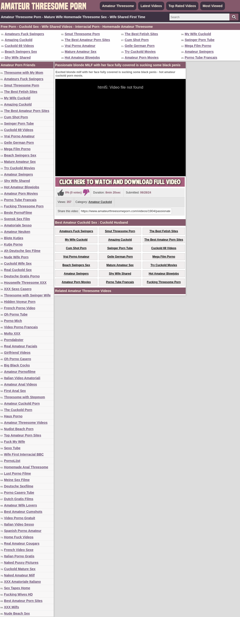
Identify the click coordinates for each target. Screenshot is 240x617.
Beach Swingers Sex (21, 51)
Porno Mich (13, 321)
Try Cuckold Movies (140, 51)
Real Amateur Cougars (21, 543)
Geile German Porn (140, 46)
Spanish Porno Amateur (22, 531)
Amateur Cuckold (100, 202)
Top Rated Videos (182, 6)
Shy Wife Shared (18, 57)
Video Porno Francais (21, 327)
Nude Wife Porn (16, 257)
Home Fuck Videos (18, 537)
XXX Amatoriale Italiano (22, 582)
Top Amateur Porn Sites (22, 435)
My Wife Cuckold (198, 34)
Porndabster (13, 340)
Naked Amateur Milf (19, 575)
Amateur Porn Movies (142, 57)
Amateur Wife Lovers (20, 505)
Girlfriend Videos (17, 352)
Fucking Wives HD (18, 594)
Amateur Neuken (17, 232)
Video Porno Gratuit (19, 518)
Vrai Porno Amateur (80, 46)
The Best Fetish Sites (141, 34)
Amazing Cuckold (18, 40)
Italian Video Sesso (19, 524)
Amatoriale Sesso (18, 225)
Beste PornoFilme (18, 212)
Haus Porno (13, 416)
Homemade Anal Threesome (26, 467)
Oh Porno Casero (17, 359)
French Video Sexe (18, 550)
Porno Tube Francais (201, 57)
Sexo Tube (12, 448)
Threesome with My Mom (23, 72)
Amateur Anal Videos (20, 384)
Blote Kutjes (13, 238)
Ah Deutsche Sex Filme (22, 251)
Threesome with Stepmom (24, 397)
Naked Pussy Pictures (21, 562)
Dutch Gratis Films (18, 499)
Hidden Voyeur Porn (20, 302)
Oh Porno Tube (16, 314)
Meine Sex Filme (17, 480)
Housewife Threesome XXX (25, 282)
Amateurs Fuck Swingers (24, 34)
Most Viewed (213, 6)
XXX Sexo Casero (18, 289)
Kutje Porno (13, 244)
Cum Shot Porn (137, 40)
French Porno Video (19, 308)
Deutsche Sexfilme (18, 486)
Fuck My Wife (14, 442)
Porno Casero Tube (19, 492)
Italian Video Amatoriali (22, 378)
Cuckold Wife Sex (18, 263)
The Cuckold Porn (18, 410)
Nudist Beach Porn (18, 429)
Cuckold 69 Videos (19, 46)
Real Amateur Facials (20, 346)
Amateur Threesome (118, 6)
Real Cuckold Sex (18, 270)
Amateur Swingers (199, 51)
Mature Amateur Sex (80, 51)
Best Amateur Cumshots (23, 512)
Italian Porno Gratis (19, 556)
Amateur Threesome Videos (26, 422)
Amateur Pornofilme (20, 372)
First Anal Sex (15, 391)
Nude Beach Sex (17, 613)
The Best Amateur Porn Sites (87, 40)
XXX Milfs (11, 607)
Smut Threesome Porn (82, 34)
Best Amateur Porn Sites (23, 601)
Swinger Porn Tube (200, 40)
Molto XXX (12, 333)
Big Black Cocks (17, 365)
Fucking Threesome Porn (24, 206)
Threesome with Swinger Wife (27, 295)
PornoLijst (12, 461)
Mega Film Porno (198, 46)
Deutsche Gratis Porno (22, 276)
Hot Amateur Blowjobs (82, 57)
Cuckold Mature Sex (20, 569)
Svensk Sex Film (17, 219)
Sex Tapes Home (17, 588)
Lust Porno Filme (17, 473)
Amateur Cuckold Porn (22, 403)
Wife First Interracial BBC (24, 454)
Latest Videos (151, 6)
